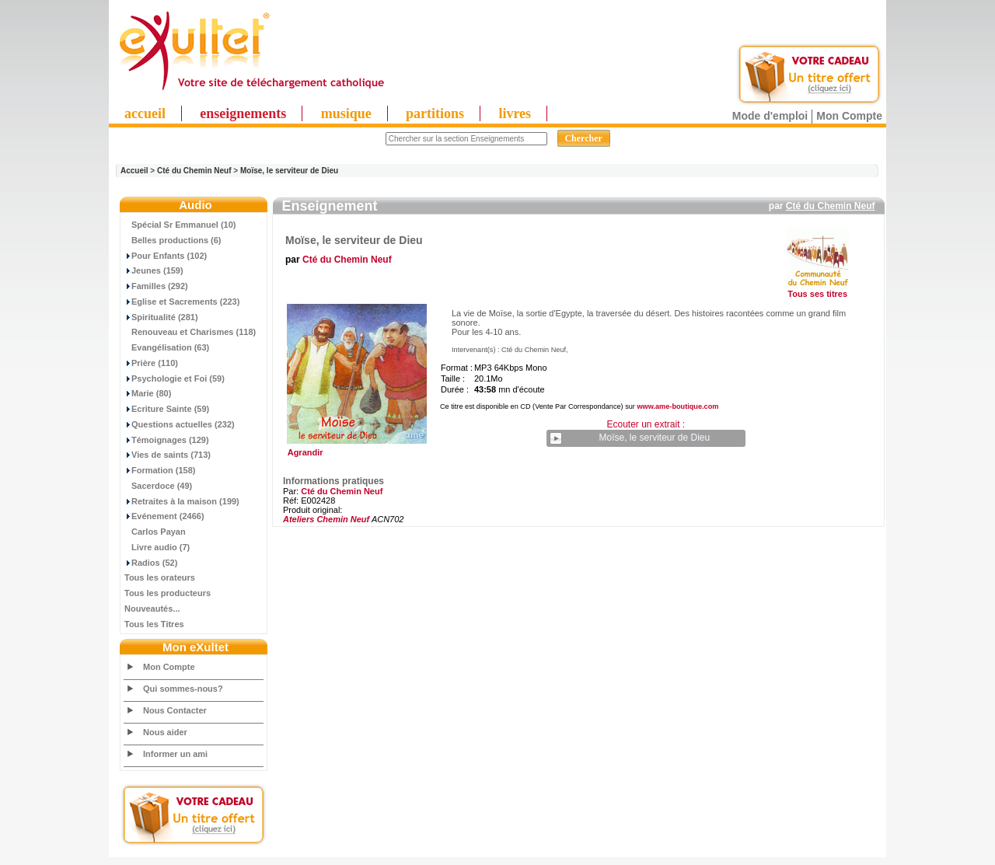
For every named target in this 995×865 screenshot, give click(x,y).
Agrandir (355, 448)
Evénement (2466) (164, 516)
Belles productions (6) (173, 240)
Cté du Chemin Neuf (194, 170)
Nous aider (165, 732)
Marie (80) (147, 393)
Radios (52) (150, 562)
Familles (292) (156, 286)
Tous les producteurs (167, 593)
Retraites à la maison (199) (181, 501)
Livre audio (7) (157, 547)
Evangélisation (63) (166, 347)
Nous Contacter (175, 710)
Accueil (134, 170)
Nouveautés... (152, 608)
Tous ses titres (817, 293)
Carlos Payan (155, 531)
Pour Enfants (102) (165, 255)
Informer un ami (175, 754)
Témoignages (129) (166, 440)
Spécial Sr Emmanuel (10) (180, 224)
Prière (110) (151, 363)
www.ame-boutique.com (677, 406)
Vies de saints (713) (167, 454)
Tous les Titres (154, 624)
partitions (435, 113)
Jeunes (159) (153, 270)
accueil (145, 113)
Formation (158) (160, 470)
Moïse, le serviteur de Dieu (289, 170)
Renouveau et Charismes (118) (190, 332)
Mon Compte (849, 116)
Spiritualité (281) (161, 317)
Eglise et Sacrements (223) (181, 301)
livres (514, 113)
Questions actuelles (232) (179, 424)
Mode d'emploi (770, 116)
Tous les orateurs (159, 577)
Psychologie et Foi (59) (174, 378)
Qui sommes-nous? (183, 688)
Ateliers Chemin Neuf (326, 519)
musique (346, 113)
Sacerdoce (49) (158, 485)
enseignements (243, 113)
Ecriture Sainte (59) (166, 408)
